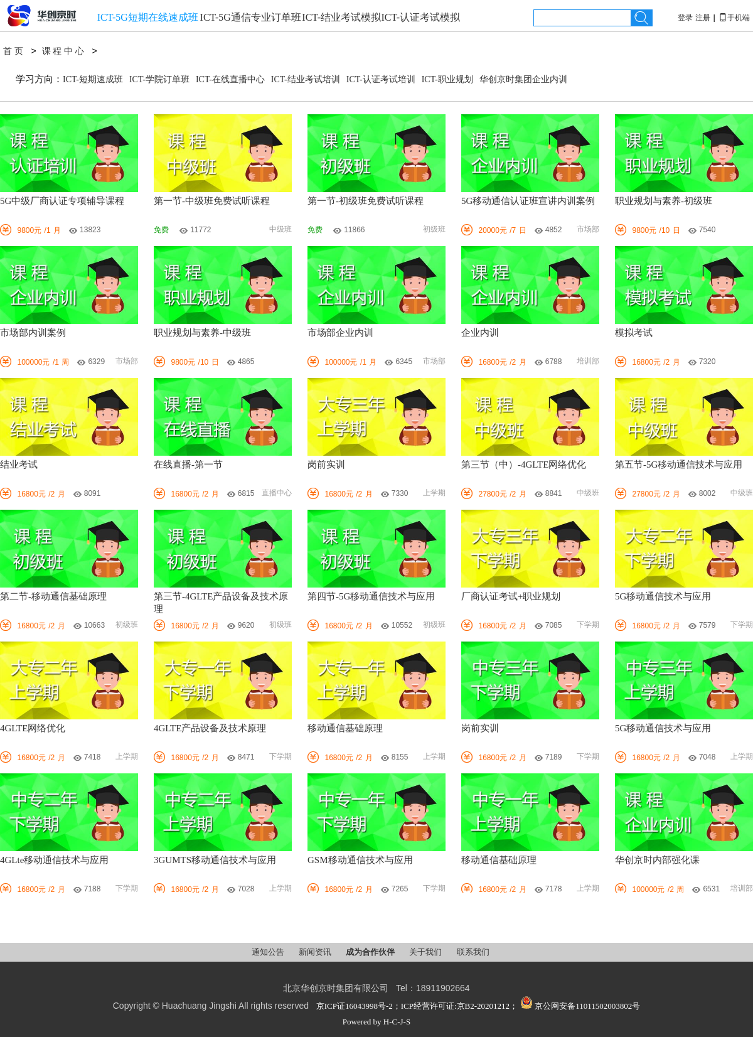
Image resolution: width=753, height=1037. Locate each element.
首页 (14, 51)
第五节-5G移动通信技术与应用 (678, 464)
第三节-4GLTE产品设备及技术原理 (221, 602)
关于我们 (426, 952)
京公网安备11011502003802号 (580, 1006)
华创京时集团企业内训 (523, 79)
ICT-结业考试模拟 (341, 17)
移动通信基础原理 (345, 728)
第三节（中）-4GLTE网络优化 (523, 464)
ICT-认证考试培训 (380, 79)
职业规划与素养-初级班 (663, 201)
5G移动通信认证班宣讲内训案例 (528, 201)
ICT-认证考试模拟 (420, 17)
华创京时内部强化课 (657, 860)
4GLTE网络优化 (32, 728)
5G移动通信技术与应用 (663, 596)
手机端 (734, 17)
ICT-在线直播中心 (230, 79)
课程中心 (64, 51)
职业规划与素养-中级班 (202, 333)
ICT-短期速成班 (93, 79)
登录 (685, 17)
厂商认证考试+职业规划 (510, 596)
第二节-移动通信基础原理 (53, 596)
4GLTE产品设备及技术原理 (210, 728)
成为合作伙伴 (371, 952)
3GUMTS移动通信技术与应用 (215, 860)
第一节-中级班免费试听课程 (212, 201)
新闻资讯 (316, 952)
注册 (702, 17)
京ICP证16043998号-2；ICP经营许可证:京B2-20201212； (417, 1006)
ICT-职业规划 (447, 79)
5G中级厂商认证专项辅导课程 (62, 201)
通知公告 (269, 952)
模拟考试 (634, 333)
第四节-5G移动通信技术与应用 (371, 596)
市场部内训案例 (33, 333)
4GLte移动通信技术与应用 (54, 860)
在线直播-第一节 (188, 464)
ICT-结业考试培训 (305, 79)
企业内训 (480, 333)
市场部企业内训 (340, 333)
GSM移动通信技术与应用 (360, 860)
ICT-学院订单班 (159, 79)
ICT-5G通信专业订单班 (250, 17)
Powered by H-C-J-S (376, 1021)
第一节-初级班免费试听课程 (365, 201)
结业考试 (19, 464)
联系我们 (473, 952)
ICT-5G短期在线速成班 (147, 17)
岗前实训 (326, 464)
